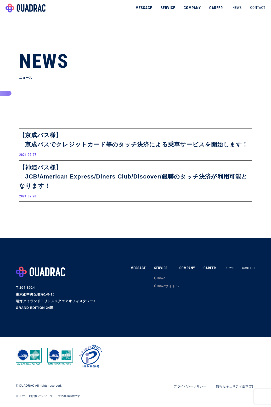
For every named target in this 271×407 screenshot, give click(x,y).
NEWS (230, 10)
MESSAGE (137, 10)
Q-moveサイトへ (161, 290)
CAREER (209, 10)
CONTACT (251, 10)
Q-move (153, 282)
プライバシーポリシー (185, 390)
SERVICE (161, 10)
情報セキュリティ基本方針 (234, 390)
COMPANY (185, 10)
